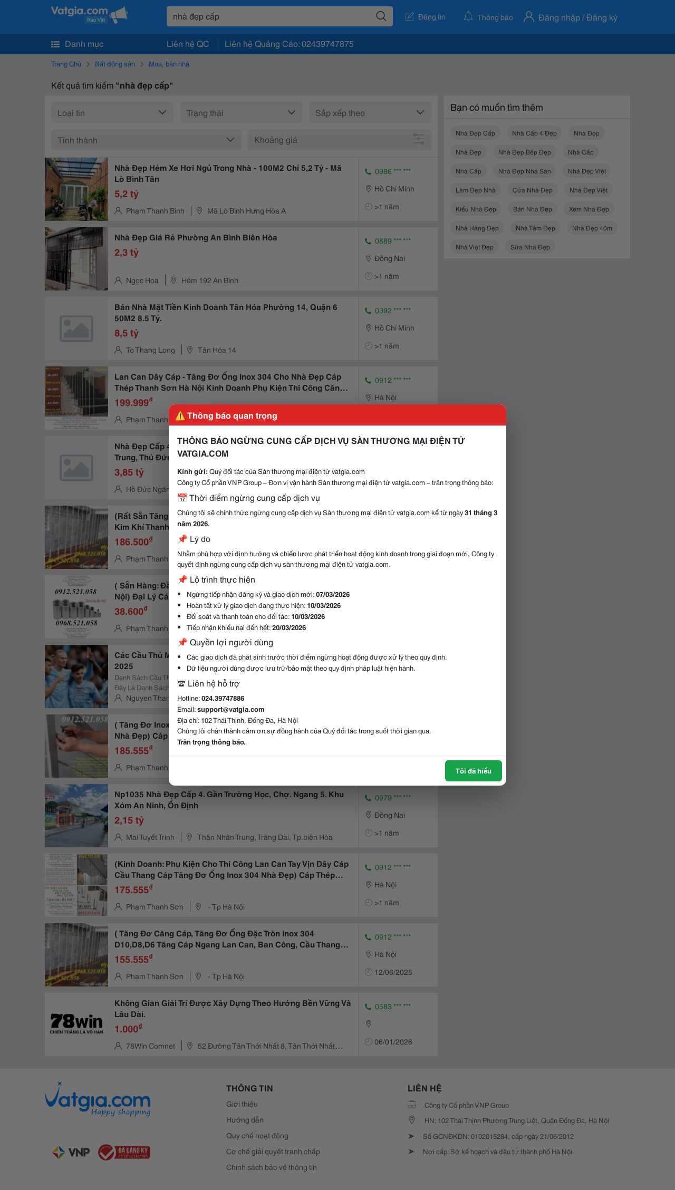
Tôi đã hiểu (473, 770)
